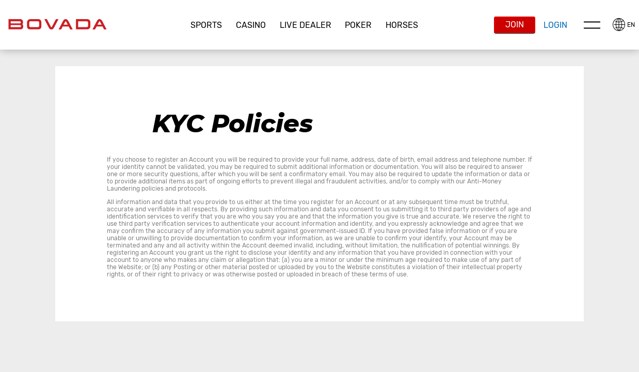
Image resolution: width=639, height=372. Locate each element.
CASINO (251, 25)
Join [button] (514, 24)
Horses (402, 25)
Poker (358, 25)
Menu (592, 24)
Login (555, 25)
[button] (206, 25)
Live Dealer (305, 25)
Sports (206, 25)
